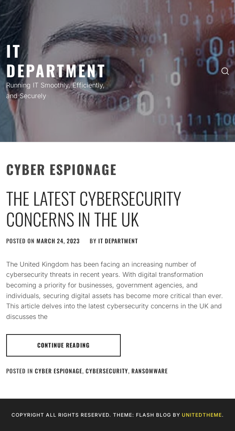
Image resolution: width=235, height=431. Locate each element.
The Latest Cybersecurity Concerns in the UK (93, 208)
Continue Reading (63, 345)
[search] (225, 71)
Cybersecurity (107, 370)
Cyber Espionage (58, 370)
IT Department (56, 60)
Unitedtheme (202, 415)
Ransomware (149, 370)
